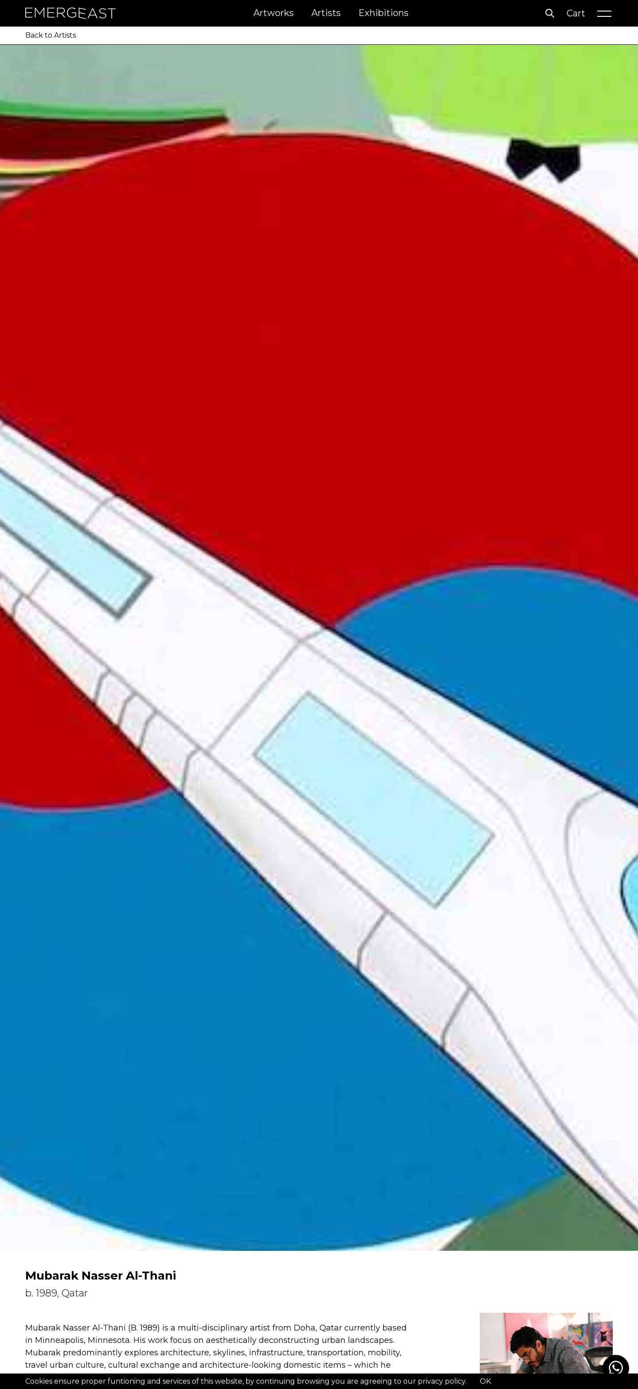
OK (485, 1381)
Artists (326, 13)
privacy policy (441, 1381)
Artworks (273, 13)
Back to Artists (50, 35)
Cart (576, 13)
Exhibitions (383, 13)
